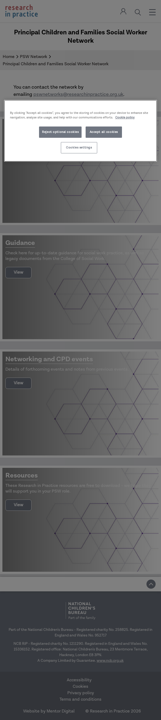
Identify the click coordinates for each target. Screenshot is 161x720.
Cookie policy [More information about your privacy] (125, 117)
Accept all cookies (104, 132)
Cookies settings (79, 148)
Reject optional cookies (60, 132)
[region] (80, 131)
